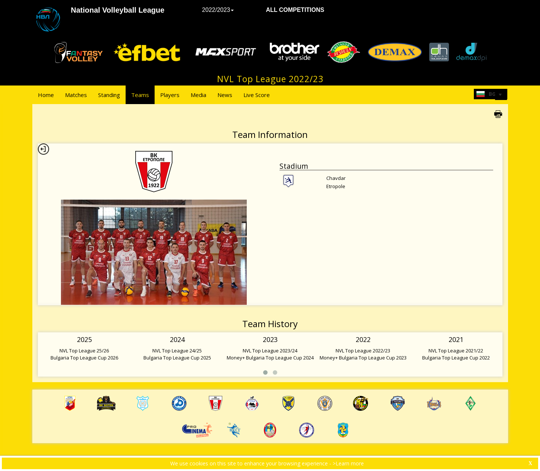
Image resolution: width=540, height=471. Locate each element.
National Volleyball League (118, 10)
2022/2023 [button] (218, 10)
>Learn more (348, 463)
